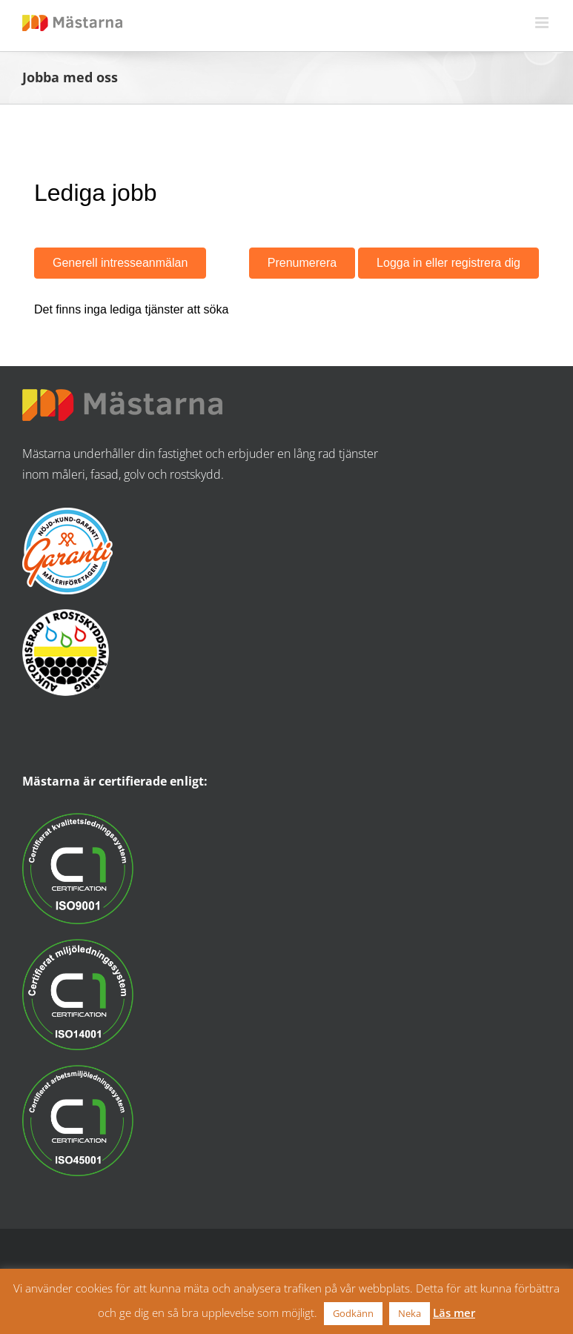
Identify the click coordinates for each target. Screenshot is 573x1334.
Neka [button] (409, 1313)
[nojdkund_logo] (67, 513)
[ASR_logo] (65, 615)
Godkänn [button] (353, 1313)
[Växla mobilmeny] (543, 22)
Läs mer (454, 1312)
